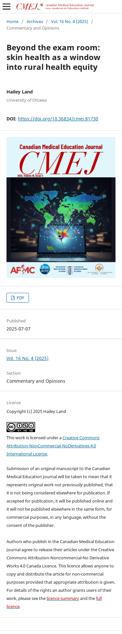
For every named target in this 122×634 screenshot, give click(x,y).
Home (13, 21)
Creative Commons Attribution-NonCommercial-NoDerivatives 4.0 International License (53, 446)
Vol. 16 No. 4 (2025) (69, 21)
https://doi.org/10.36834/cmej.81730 (58, 119)
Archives (35, 21)
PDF (20, 298)
